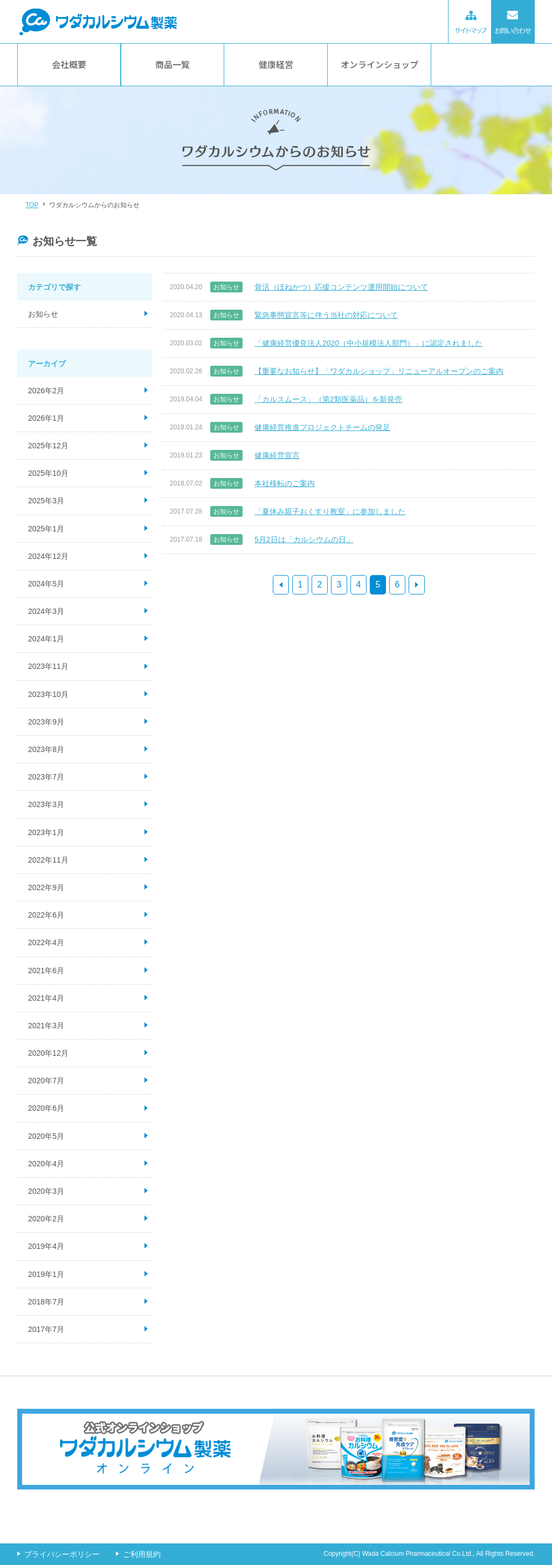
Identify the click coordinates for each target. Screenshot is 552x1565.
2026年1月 (46, 418)
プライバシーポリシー (62, 1554)
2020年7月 (46, 1080)
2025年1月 (46, 528)
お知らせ (43, 314)
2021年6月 (46, 970)
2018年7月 (46, 1301)
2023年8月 (46, 749)
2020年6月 (46, 1108)
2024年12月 (48, 556)
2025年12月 (48, 445)
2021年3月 (46, 1025)
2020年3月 (46, 1191)
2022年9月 (46, 887)
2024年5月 (46, 583)
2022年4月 (46, 942)
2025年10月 (48, 473)
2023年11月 (48, 666)
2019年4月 (46, 1246)
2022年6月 (46, 915)
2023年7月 (46, 777)
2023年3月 (46, 804)
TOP (31, 205)
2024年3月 (46, 611)
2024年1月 (46, 638)
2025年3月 (46, 500)
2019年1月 (46, 1274)
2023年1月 (46, 832)
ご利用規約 (142, 1554)
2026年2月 (46, 390)
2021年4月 (46, 998)
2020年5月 (46, 1136)
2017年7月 (46, 1329)
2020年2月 (46, 1218)
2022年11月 (48, 860)
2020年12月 (48, 1053)
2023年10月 (48, 694)
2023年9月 (46, 721)
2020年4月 (46, 1163)
